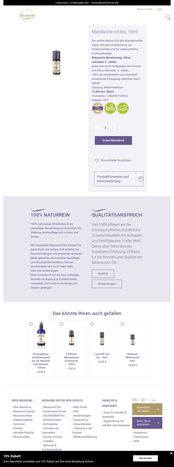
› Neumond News (22, 415)
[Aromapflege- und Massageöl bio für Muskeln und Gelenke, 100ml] (41, 334)
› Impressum (139, 432)
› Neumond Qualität (23, 411)
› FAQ (75, 411)
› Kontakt (17, 428)
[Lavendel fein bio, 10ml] (102, 334)
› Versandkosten (81, 424)
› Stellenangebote (22, 419)
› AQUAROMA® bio (53, 415)
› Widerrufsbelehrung (84, 436)
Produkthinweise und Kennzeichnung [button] (120, 179)
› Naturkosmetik (51, 419)
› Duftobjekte (49, 424)
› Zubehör (47, 441)
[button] (103, 273)
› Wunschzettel (20, 436)
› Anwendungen (81, 415)
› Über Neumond (21, 407)
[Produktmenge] (105, 128)
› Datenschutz (80, 419)
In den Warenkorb (113, 140)
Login (159, 9)
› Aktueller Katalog (23, 432)
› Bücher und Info (52, 436)
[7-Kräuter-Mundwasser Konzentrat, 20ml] (71, 334)
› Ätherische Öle (51, 407)
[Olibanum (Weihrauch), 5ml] (132, 334)
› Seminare (18, 424)
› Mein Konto (79, 407)
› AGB (135, 441)
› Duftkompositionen (54, 411)
